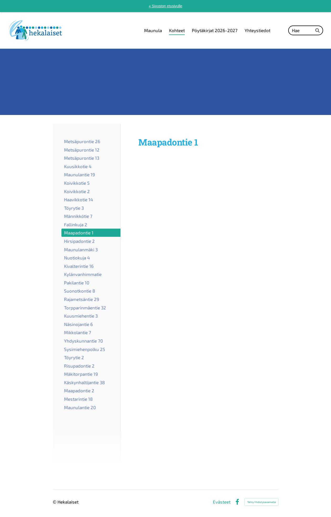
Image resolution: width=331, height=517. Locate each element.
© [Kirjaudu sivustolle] (55, 501)
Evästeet (221, 502)
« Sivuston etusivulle (165, 6)
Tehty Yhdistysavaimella (261, 502)
